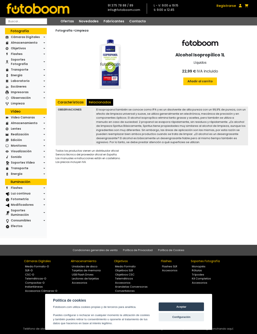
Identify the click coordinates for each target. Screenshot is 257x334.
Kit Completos (201, 279)
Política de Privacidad (138, 250)
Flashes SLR (169, 266)
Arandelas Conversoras (131, 287)
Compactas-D (35, 283)
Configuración (181, 317)
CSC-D (29, 275)
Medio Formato (125, 266)
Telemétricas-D (35, 279)
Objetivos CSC (124, 275)
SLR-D (29, 270)
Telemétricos (124, 279)
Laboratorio (20, 81)
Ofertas (67, 21)
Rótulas (197, 270)
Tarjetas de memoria (86, 270)
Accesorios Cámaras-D (41, 291)
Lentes (16, 129)
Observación (21, 98)
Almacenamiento (24, 43)
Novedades (89, 21)
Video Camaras (23, 117)
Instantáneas (34, 287)
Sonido (16, 157)
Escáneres (19, 86)
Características (71, 102)
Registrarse (226, 5)
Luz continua (20, 193)
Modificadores (22, 205)
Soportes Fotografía (19, 61)
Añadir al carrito (200, 81)
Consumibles (21, 220)
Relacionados (100, 102)
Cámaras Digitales (25, 37)
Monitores (19, 146)
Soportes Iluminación (20, 212)
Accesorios (79, 283)
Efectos (17, 226)
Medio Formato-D (37, 266)
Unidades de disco (84, 266)
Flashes (17, 54)
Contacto (137, 21)
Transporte (19, 69)
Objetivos (18, 48)
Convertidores (125, 291)
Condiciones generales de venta (95, 250)
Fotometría (20, 199)
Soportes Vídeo (23, 162)
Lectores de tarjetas (85, 279)
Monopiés (198, 266)
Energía (16, 75)
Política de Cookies (171, 250)
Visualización (21, 151)
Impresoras (20, 92)
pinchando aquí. (222, 329)
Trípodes (198, 275)
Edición (16, 140)
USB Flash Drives (83, 275)
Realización (20, 134)
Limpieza (18, 103)
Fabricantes (114, 21)
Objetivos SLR (124, 270)
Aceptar (181, 306)
